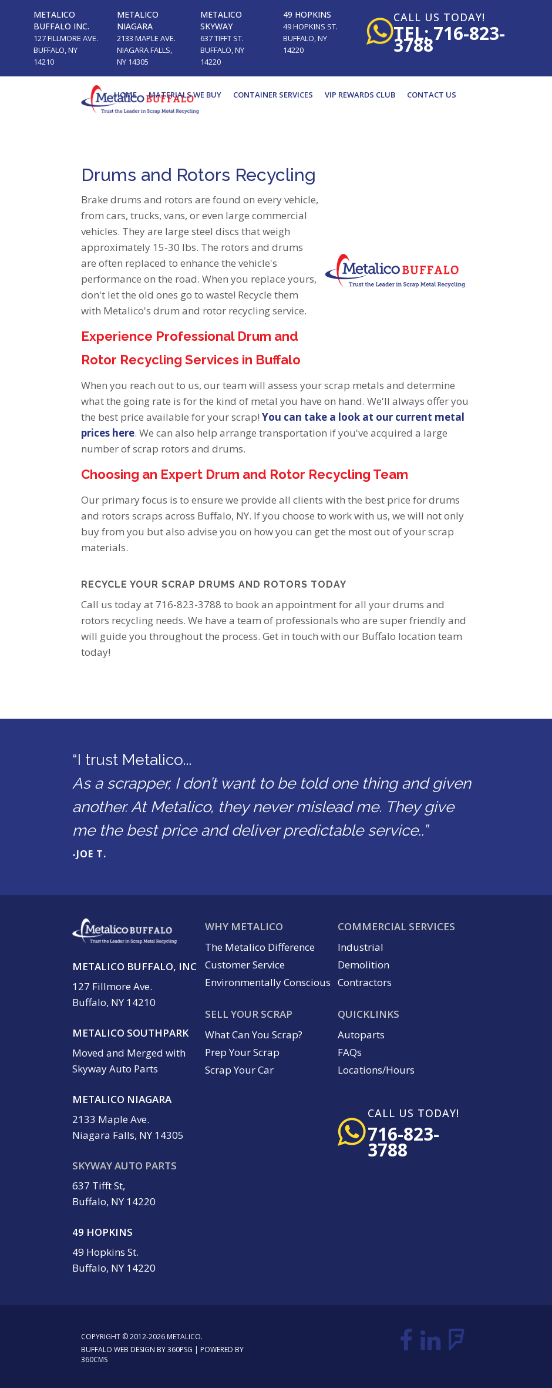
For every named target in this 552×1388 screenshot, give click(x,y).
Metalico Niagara (138, 20)
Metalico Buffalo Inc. (61, 20)
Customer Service (245, 964)
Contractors (365, 982)
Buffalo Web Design (118, 1350)
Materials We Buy (185, 94)
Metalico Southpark (130, 1033)
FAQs (350, 1052)
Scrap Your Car (239, 1070)
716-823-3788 (403, 1142)
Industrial (360, 947)
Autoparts (361, 1034)
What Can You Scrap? (253, 1034)
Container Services (273, 94)
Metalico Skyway (221, 20)
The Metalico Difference (260, 947)
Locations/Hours (376, 1070)
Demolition (363, 964)
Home (125, 94)
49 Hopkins (307, 14)
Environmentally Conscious (268, 982)
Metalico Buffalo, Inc (134, 966)
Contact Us (431, 94)
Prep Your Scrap (242, 1052)
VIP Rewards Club (360, 94)
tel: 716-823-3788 (449, 39)
